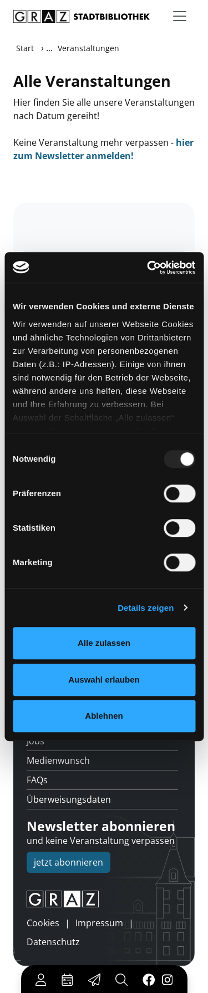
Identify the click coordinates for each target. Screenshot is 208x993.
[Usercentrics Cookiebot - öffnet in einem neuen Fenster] (148, 267)
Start (25, 48)
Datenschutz (53, 942)
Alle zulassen (104, 643)
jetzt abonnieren (68, 862)
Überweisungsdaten (69, 799)
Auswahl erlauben (103, 679)
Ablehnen (104, 715)
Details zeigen (146, 607)
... (49, 48)
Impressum (99, 923)
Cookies (43, 923)
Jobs (35, 741)
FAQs (37, 780)
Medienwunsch (58, 760)
